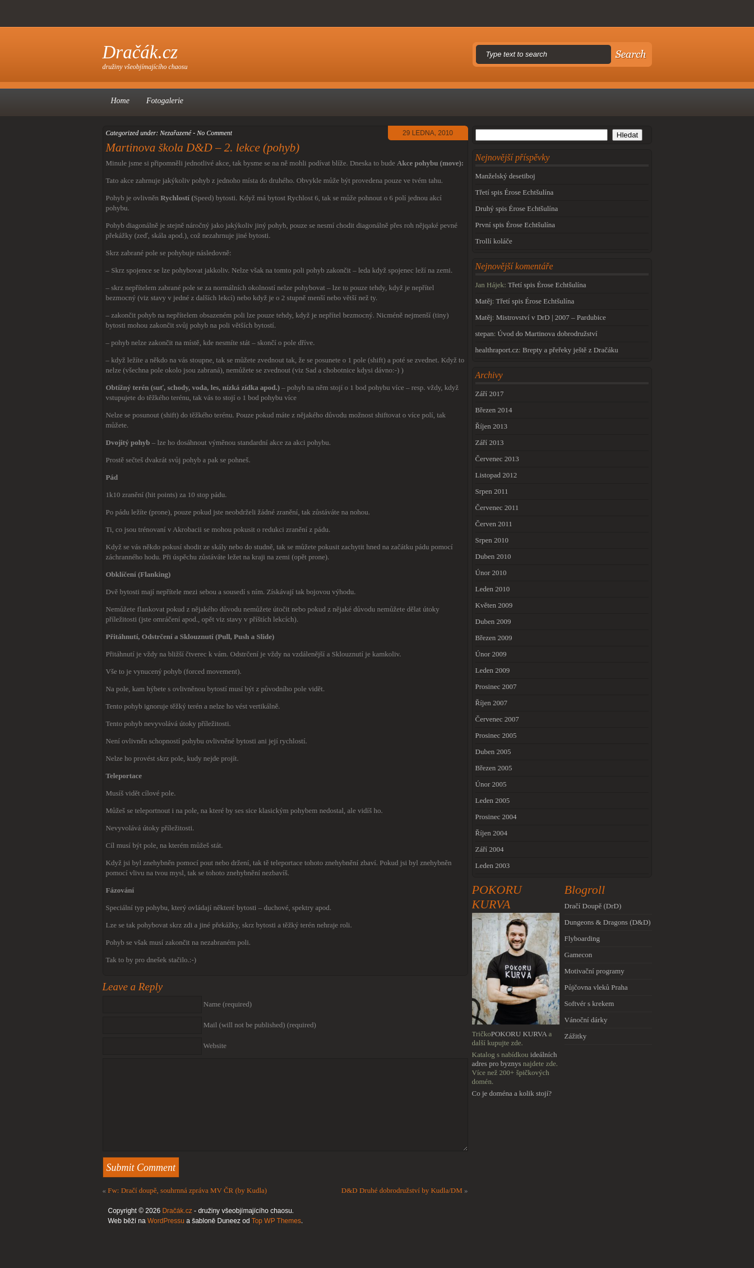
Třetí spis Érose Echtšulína (514, 192)
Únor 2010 (491, 572)
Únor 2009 (491, 654)
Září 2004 (489, 849)
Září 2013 (489, 442)
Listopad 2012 (496, 475)
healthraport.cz (497, 350)
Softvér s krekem (589, 1003)
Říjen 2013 (491, 426)
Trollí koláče (493, 241)
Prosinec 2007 (496, 686)
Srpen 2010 (492, 540)
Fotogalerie (164, 101)
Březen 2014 (493, 410)
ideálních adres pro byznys (514, 1059)
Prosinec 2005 (496, 735)
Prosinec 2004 (496, 816)
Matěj (483, 301)
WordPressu (165, 1221)
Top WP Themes (276, 1221)
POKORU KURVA (519, 1034)
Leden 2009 (492, 670)
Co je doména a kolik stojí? (512, 1093)
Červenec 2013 (497, 458)
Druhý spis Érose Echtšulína (516, 208)
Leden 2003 (492, 865)
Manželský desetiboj (505, 176)
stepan (484, 333)
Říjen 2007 (491, 703)
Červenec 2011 (497, 507)
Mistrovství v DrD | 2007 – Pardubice (551, 317)
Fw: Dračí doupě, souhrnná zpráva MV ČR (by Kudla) (187, 1190)
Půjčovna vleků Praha (596, 987)
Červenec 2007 (497, 719)
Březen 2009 (493, 637)
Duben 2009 (493, 621)
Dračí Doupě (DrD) (593, 906)
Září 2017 (489, 393)
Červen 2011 (493, 524)
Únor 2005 (491, 784)
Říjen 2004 (491, 833)
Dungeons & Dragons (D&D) (608, 922)
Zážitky (576, 1036)
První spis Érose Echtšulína (515, 224)
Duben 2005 (493, 751)
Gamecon (579, 954)
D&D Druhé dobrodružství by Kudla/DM (401, 1190)
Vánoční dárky (586, 1020)
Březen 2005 (493, 768)
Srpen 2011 (491, 491)
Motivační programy (595, 971)
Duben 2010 (493, 556)
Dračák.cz (140, 52)
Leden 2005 (492, 800)
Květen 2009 (494, 605)
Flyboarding (582, 938)
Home (120, 101)
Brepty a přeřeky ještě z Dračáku (570, 350)
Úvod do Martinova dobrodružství (548, 333)
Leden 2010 (492, 589)
